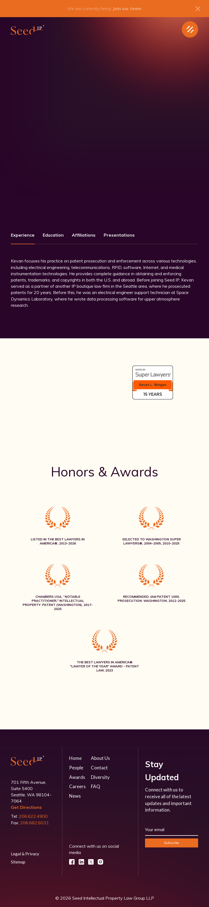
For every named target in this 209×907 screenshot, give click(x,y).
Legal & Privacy (25, 853)
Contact (99, 767)
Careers (77, 786)
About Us (100, 758)
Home (75, 758)
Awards (77, 777)
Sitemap (18, 861)
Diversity (100, 777)
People (76, 767)
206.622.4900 (33, 816)
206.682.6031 (34, 822)
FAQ (95, 786)
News (75, 796)
